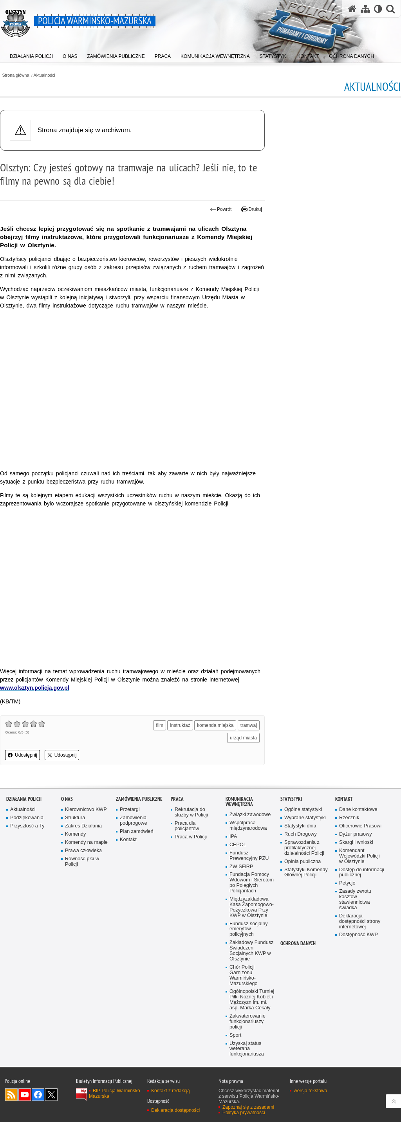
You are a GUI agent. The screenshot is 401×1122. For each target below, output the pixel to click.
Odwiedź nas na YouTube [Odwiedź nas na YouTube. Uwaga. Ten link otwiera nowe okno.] (24, 1094)
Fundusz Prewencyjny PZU (249, 855)
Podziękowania (26, 817)
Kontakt (128, 839)
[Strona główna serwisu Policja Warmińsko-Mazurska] (352, 8)
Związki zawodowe (250, 814)
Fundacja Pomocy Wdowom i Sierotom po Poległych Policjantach (251, 883)
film (159, 725)
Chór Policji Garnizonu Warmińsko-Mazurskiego (243, 975)
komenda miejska (215, 725)
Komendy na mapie (86, 842)
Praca (177, 799)
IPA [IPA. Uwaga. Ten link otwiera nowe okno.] (233, 836)
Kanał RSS (11, 1094)
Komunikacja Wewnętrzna (239, 801)
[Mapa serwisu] (365, 8)
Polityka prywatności (243, 1112)
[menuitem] (31, 54)
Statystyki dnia (300, 826)
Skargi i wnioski (356, 842)
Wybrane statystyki (305, 817)
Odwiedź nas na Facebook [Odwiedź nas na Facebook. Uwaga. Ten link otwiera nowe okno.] (38, 1094)
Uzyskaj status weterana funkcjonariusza (246, 1049)
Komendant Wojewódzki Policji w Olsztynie (359, 856)
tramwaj (248, 725)
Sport (235, 1035)
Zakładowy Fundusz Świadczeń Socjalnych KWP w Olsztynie (251, 951)
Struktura (75, 817)
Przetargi (130, 809)
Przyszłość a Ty (27, 826)
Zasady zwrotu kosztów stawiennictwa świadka (355, 899)
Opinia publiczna (302, 861)
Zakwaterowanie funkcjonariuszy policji (247, 1022)
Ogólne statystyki (303, 809)
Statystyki (291, 799)
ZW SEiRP (241, 866)
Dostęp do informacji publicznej (361, 872)
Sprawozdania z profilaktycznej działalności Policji (304, 848)
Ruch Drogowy (300, 834)
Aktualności (44, 75)
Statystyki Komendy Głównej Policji (306, 872)
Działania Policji (24, 799)
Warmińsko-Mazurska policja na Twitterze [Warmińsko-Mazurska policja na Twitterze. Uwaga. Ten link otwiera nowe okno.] (51, 1094)
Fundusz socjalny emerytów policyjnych (248, 929)
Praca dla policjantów (187, 826)
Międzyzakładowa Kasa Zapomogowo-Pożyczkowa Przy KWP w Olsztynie (251, 907)
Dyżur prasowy (355, 834)
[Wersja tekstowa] (378, 8)
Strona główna (15, 75)
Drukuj (251, 209)
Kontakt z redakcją (170, 1090)
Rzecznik (349, 817)
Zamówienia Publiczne (139, 799)
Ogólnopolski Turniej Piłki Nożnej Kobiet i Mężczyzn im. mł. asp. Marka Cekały (251, 1000)
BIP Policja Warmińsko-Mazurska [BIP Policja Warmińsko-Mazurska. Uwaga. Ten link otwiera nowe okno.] (115, 1093)
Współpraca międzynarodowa (248, 825)
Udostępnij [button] (22, 755)
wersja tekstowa (310, 1090)
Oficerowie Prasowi (360, 826)
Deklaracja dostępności (175, 1110)
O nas (67, 799)
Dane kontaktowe (358, 809)
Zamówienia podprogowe (133, 820)
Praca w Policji (191, 837)
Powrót (221, 209)
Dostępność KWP (358, 934)
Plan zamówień (137, 831)
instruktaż (180, 725)
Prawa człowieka (83, 850)
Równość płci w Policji (82, 861)
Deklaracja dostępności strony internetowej (359, 921)
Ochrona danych (298, 943)
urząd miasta (243, 738)
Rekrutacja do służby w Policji (191, 812)
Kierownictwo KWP (86, 809)
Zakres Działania (83, 826)
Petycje (347, 883)
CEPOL (237, 844)
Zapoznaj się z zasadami (248, 1107)
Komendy (75, 834)
